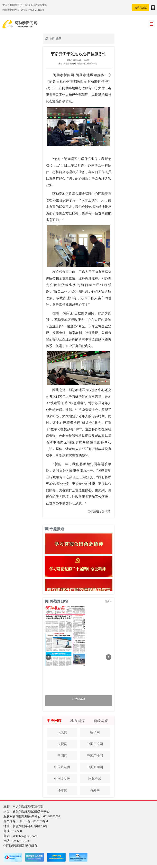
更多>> (108, 601)
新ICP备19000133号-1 (33, 821)
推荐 (58, 38)
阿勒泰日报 (58, 601)
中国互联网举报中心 (13, 4)
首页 (52, 38)
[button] (48, 657)
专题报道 (56, 529)
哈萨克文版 (141, 7)
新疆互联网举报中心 (36, 4)
